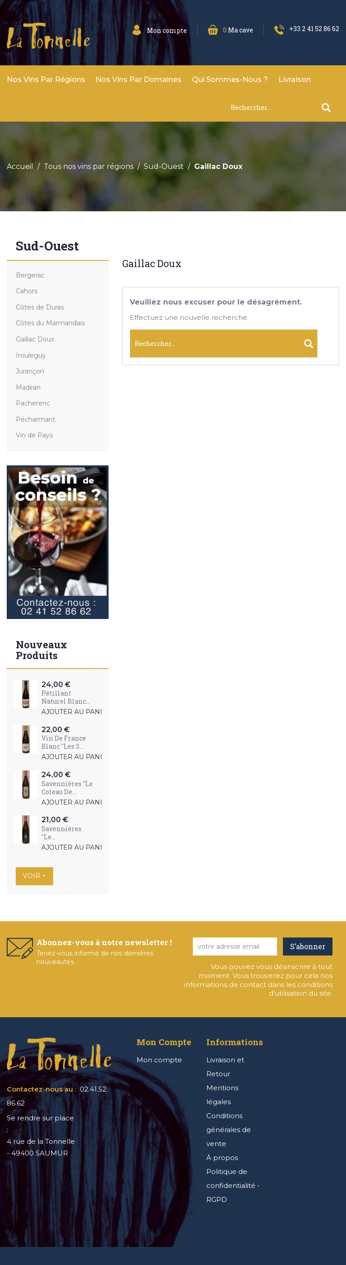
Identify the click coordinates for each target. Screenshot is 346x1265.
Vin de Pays (34, 435)
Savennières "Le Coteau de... (67, 787)
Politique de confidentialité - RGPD (233, 1185)
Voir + (34, 876)
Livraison (294, 79)
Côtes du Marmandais (50, 323)
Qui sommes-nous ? (230, 79)
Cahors (26, 291)
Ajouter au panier (76, 712)
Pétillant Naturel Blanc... (65, 697)
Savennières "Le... (61, 832)
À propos (222, 1157)
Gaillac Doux (35, 339)
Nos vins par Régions (46, 79)
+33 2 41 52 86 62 (314, 28)
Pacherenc (33, 403)
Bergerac (30, 275)
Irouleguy (31, 355)
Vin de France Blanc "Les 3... (63, 742)
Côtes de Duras (40, 307)
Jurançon (30, 371)
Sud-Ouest (47, 246)
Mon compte (159, 1060)
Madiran (28, 387)
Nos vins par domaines (139, 79)
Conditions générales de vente (228, 1129)
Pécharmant (35, 419)
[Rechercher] (284, 107)
